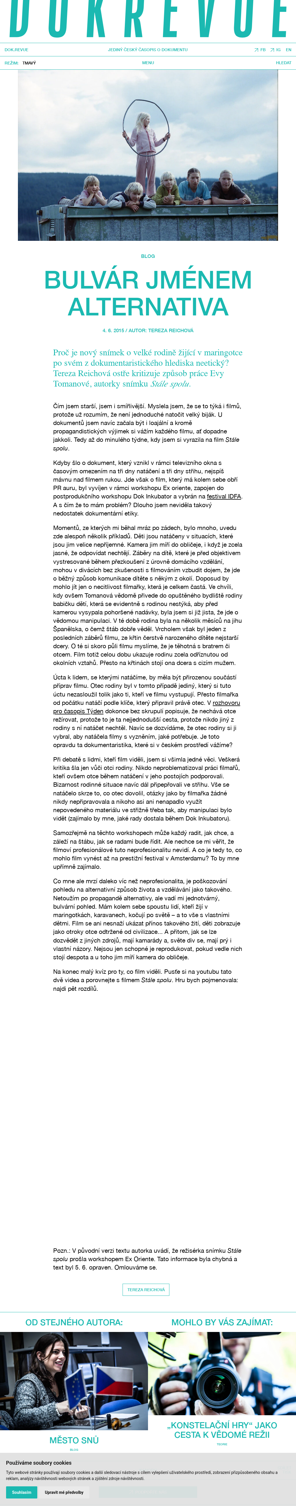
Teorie (222, 1444)
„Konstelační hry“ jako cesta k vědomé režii (222, 1429)
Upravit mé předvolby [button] (64, 1492)
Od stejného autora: (74, 1322)
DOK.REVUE (16, 50)
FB (263, 49)
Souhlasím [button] (22, 1492)
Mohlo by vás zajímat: (222, 1322)
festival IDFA (224, 496)
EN (288, 49)
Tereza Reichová (170, 330)
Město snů (74, 1440)
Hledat (283, 62)
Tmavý (29, 62)
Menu (148, 62)
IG (278, 49)
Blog (148, 256)
